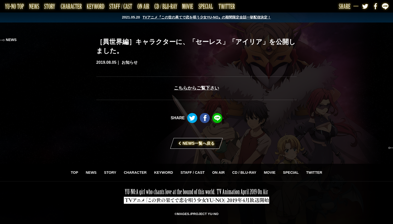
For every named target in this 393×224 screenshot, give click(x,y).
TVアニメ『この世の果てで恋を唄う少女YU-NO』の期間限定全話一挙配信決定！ (207, 17)
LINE (385, 6)
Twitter (365, 6)
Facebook (375, 6)
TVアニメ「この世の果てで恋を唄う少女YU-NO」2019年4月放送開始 (196, 196)
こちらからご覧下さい (196, 88)
